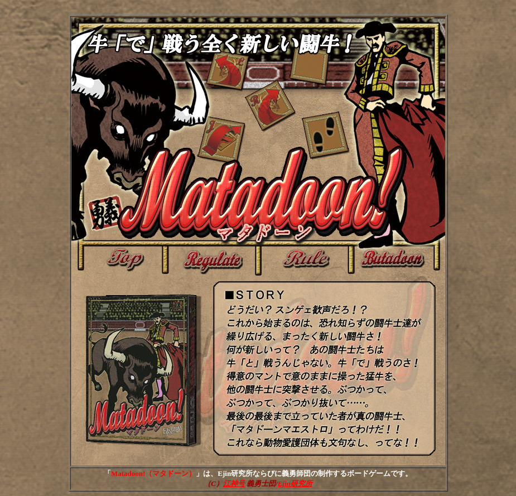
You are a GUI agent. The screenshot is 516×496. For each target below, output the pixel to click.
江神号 (234, 483)
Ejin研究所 (295, 483)
